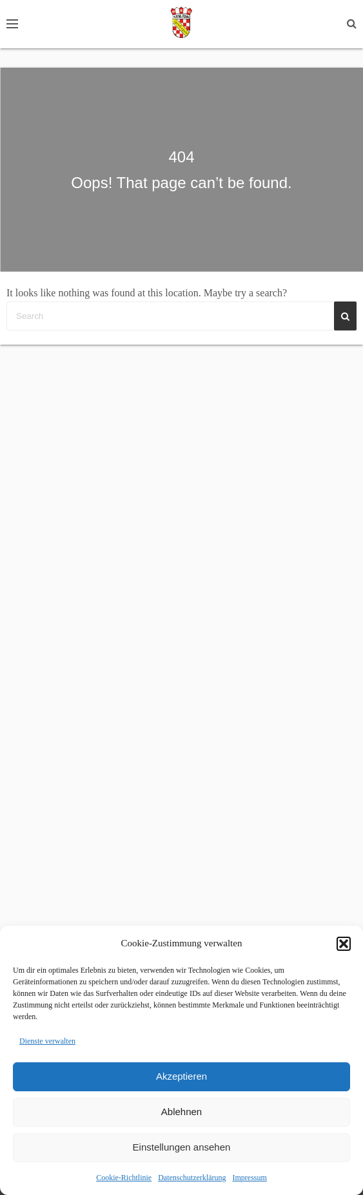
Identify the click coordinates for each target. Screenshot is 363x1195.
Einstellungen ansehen (182, 1147)
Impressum (249, 1177)
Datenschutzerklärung (192, 1177)
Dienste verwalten (47, 1041)
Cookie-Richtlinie (124, 1177)
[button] (343, 943)
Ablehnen (181, 1111)
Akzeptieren (181, 1076)
